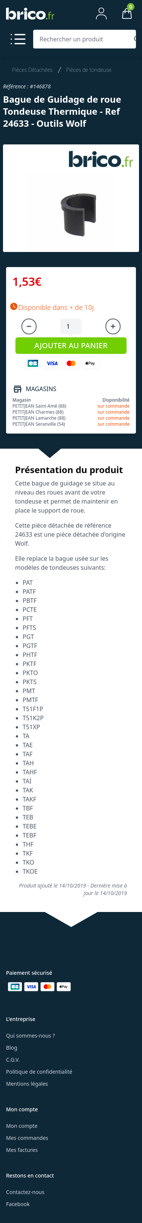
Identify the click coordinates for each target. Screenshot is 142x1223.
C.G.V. (13, 1059)
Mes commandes (27, 1137)
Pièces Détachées (32, 69)
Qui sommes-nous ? (30, 1035)
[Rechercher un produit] (82, 39)
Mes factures (22, 1149)
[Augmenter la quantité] (113, 326)
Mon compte (21, 1125)
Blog (11, 1047)
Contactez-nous (25, 1192)
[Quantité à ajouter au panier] (70, 326)
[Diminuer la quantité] (29, 326)
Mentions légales (27, 1083)
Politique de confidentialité (39, 1071)
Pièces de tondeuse (88, 69)
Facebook (18, 1204)
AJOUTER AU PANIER (70, 345)
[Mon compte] (101, 13)
